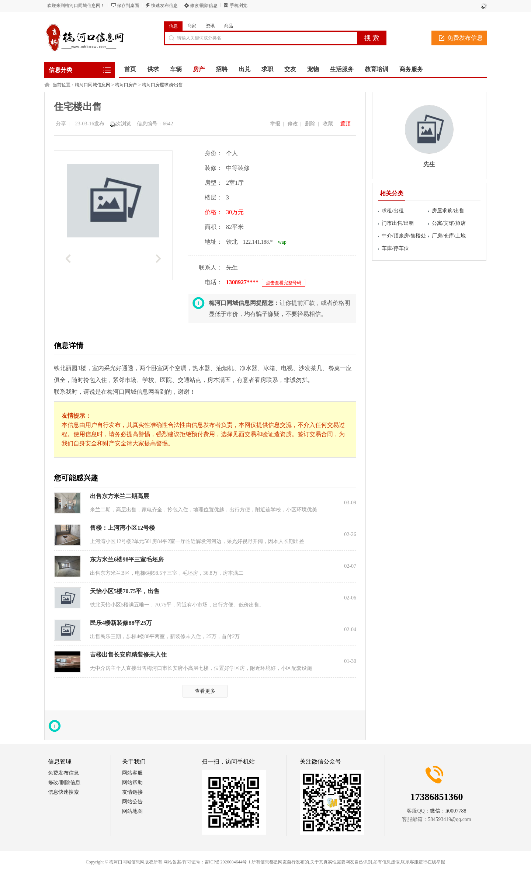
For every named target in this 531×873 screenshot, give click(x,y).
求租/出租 (393, 210)
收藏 (328, 123)
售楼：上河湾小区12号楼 (122, 528)
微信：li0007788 (448, 811)
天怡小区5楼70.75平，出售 (124, 591)
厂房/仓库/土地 (449, 236)
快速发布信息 (164, 5)
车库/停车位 (395, 248)
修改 (293, 123)
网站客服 (132, 773)
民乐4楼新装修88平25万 (121, 623)
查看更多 (205, 691)
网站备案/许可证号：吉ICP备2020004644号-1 (206, 862)
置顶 (345, 123)
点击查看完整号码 (283, 282)
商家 (191, 25)
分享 (61, 123)
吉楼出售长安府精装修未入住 (128, 654)
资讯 (210, 25)
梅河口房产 (126, 84)
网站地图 (132, 811)
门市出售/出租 (398, 223)
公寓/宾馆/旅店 (449, 223)
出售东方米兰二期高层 (119, 496)
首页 (130, 69)
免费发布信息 (465, 38)
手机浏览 (238, 5)
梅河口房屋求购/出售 (162, 84)
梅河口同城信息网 (92, 84)
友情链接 (132, 792)
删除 (310, 123)
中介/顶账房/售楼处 (404, 236)
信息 (173, 26)
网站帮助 (132, 782)
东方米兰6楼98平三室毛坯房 (127, 559)
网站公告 (132, 801)
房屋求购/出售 (448, 210)
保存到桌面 (128, 5)
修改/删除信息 (204, 5)
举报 (275, 123)
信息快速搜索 (63, 792)
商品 (228, 25)
